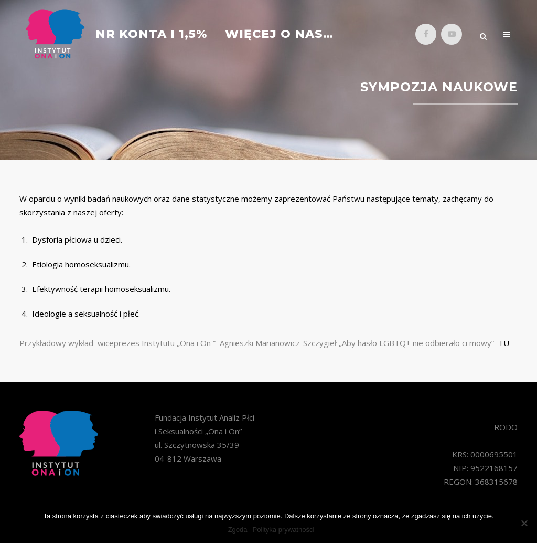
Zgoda (238, 530)
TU (503, 343)
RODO (506, 427)
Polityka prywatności (284, 530)
